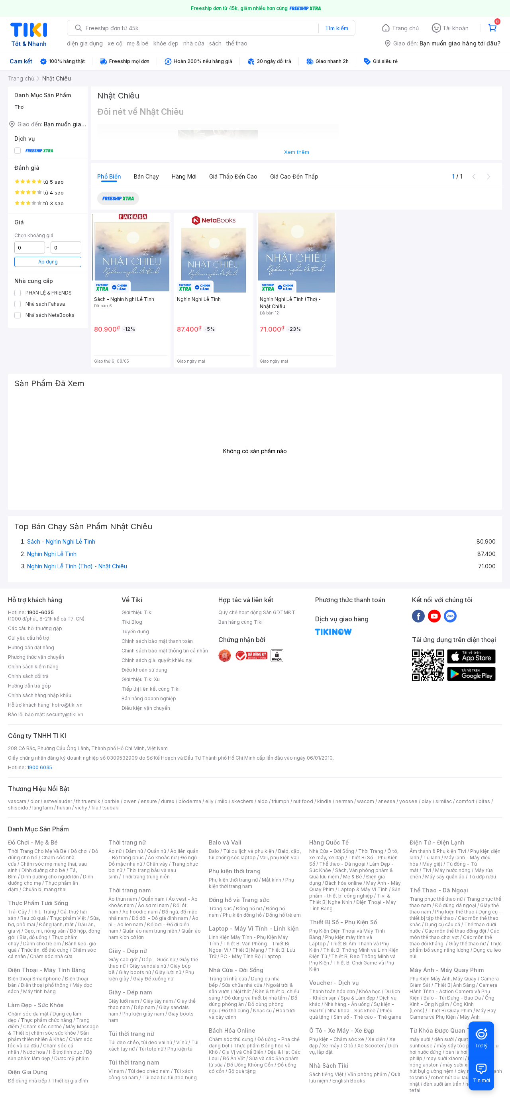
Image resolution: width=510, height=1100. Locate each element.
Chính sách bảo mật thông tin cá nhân (165, 651)
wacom (365, 801)
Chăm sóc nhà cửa (51, 956)
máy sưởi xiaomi (461, 1065)
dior (34, 801)
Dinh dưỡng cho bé (43, 870)
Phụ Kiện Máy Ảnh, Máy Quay (443, 979)
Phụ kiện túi (180, 1049)
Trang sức (220, 908)
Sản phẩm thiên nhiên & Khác (48, 1036)
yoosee (408, 801)
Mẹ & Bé (352, 877)
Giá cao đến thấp (294, 176)
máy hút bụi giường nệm (452, 1068)
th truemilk (88, 801)
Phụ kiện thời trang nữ (233, 880)
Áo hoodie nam (140, 912)
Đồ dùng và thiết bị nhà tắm (255, 998)
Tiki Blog (132, 622)
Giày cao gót (123, 959)
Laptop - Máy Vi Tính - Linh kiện (254, 928)
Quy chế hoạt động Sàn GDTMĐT (256, 612)
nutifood (303, 801)
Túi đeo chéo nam (149, 1071)
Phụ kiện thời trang (235, 871)
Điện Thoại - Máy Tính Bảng (47, 969)
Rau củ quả (33, 918)
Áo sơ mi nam (153, 905)
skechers (242, 801)
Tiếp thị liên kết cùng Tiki (151, 689)
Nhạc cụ (262, 1011)
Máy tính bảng (39, 991)
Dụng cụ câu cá (442, 924)
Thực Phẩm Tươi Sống (38, 903)
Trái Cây (17, 912)
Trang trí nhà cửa (228, 979)
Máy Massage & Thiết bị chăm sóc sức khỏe (53, 1029)
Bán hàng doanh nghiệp (149, 698)
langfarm (42, 808)
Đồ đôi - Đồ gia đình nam (160, 918)
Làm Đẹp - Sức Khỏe (36, 1005)
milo (223, 801)
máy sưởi (420, 1039)
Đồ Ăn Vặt (234, 1058)
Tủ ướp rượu (482, 877)
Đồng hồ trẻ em (283, 915)
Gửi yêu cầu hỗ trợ (28, 638)
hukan (64, 808)
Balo (214, 851)
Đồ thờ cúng (235, 1011)
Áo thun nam (122, 899)
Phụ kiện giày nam (143, 1014)
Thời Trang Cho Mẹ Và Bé (37, 851)
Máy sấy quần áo (445, 877)
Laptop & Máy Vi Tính (363, 889)
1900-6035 (40, 612)
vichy (81, 808)
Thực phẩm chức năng (46, 1020)
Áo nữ (115, 851)
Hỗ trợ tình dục (65, 1052)
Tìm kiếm (336, 28)
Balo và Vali (225, 842)
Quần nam (153, 899)
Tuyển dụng (135, 631)
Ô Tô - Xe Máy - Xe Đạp (342, 1030)
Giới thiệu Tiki (137, 612)
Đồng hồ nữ (249, 908)
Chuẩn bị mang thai (44, 889)
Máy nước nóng (453, 870)
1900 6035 (39, 767)
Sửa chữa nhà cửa (242, 985)
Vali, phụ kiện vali (279, 857)
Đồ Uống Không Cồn (250, 1065)
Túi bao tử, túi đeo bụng (169, 1077)
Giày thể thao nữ (467, 944)
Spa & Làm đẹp (358, 998)
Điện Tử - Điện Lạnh (437, 842)
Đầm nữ (134, 851)
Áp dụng (48, 262)
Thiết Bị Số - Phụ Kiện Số (343, 922)
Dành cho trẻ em (42, 944)
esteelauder (57, 801)
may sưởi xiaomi (445, 1058)
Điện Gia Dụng (27, 1072)
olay (427, 801)
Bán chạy (146, 176)
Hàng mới (184, 176)
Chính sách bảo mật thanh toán (157, 641)
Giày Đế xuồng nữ (153, 979)
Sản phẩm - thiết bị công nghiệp (354, 892)
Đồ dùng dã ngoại (455, 905)
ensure (149, 801)
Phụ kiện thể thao (455, 912)
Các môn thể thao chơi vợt (454, 934)
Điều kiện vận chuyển (146, 708)
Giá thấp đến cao (233, 176)
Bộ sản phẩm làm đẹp (50, 1055)
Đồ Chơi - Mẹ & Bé (33, 842)
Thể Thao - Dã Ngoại (439, 890)
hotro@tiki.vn (67, 705)
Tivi (426, 870)
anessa (386, 801)
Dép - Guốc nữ (158, 959)
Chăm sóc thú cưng (231, 1039)
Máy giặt (432, 864)
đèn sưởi (444, 1039)
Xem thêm (296, 152)
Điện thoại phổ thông (45, 985)
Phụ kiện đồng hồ (242, 915)
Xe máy (330, 1046)
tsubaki (111, 808)
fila (94, 808)
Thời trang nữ (127, 842)
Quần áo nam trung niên (149, 931)
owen (130, 801)
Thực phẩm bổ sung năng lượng (456, 947)
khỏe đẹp (165, 43)
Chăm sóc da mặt (28, 1014)
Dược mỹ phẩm (71, 1058)
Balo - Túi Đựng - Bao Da (452, 998)
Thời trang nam (129, 890)
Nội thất (242, 991)
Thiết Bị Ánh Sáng (454, 985)
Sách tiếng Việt (326, 1074)
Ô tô (348, 1046)
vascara (17, 801)
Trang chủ (405, 28)
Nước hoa (34, 1052)
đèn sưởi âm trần (442, 1084)
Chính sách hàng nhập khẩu (39, 695)
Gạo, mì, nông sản (45, 931)
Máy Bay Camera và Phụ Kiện (453, 1014)
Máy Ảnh (470, 1017)
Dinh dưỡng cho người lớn (50, 877)
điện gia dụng (85, 43)
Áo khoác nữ (162, 857)
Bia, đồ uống (33, 937)
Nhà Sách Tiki (328, 1065)
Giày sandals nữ (147, 966)
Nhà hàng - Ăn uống (347, 1004)
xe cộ (115, 43)
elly (209, 801)
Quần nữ (156, 851)
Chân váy (157, 864)
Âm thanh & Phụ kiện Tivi (438, 851)
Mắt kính (271, 880)
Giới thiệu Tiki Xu (141, 679)
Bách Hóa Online (232, 1030)
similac (443, 801)
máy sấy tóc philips (459, 1046)
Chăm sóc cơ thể (42, 1026)
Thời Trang (370, 851)
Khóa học (370, 991)
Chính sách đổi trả (28, 676)
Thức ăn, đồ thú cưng (45, 950)
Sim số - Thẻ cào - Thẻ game (367, 1017)
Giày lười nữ (168, 972)
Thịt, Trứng (43, 912)
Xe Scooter (370, 1046)
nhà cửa (193, 43)
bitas (484, 801)
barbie (112, 801)
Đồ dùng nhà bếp (27, 1081)
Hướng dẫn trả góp (29, 686)
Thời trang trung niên (146, 877)
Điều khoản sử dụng (144, 670)
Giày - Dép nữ (127, 950)
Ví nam (116, 1071)
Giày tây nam (158, 1001)
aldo (262, 801)
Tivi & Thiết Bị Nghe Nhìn (349, 899)
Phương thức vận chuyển (36, 657)
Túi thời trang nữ (131, 1033)
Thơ (19, 107)
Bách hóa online (343, 883)
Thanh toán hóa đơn (332, 991)
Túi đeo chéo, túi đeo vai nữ (140, 1042)
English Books (348, 1081)
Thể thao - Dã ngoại (342, 864)
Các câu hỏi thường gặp (35, 628)
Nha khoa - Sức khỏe (352, 1011)
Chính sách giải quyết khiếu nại (157, 660)
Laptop (273, 956)
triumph (280, 801)
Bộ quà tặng (242, 1071)
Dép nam (144, 1007)
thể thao (236, 43)
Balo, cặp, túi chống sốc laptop (255, 854)
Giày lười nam (123, 1001)
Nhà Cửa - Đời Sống (236, 969)
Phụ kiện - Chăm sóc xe (336, 1039)
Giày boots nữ (135, 972)
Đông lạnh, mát (56, 924)
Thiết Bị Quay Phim (450, 1011)
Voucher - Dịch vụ (334, 982)
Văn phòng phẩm (367, 1074)
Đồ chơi (79, 851)
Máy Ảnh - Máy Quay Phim (447, 969)
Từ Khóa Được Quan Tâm (444, 1030)
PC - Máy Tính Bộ (240, 956)
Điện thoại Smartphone (34, 979)
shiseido (18, 808)
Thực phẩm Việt (68, 918)
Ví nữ (181, 1042)
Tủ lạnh (431, 857)
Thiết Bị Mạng (248, 950)
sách (215, 43)
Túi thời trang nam (133, 1062)
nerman (344, 801)
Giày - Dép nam (130, 992)
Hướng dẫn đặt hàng (31, 647)
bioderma (189, 801)
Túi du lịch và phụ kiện (248, 851)
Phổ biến (109, 176)
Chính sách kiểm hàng (33, 667)
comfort (465, 801)
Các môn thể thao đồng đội (455, 931)
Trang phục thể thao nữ (436, 899)
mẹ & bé (138, 43)
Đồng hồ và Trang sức (239, 899)
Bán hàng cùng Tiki (240, 622)
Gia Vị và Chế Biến (242, 1052)
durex (168, 801)
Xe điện (376, 1039)
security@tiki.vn (64, 714)
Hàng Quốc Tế (329, 842)
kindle (324, 801)
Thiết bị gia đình (69, 1081)
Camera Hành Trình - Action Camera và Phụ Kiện (453, 991)
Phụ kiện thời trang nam (251, 883)
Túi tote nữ (151, 1049)
